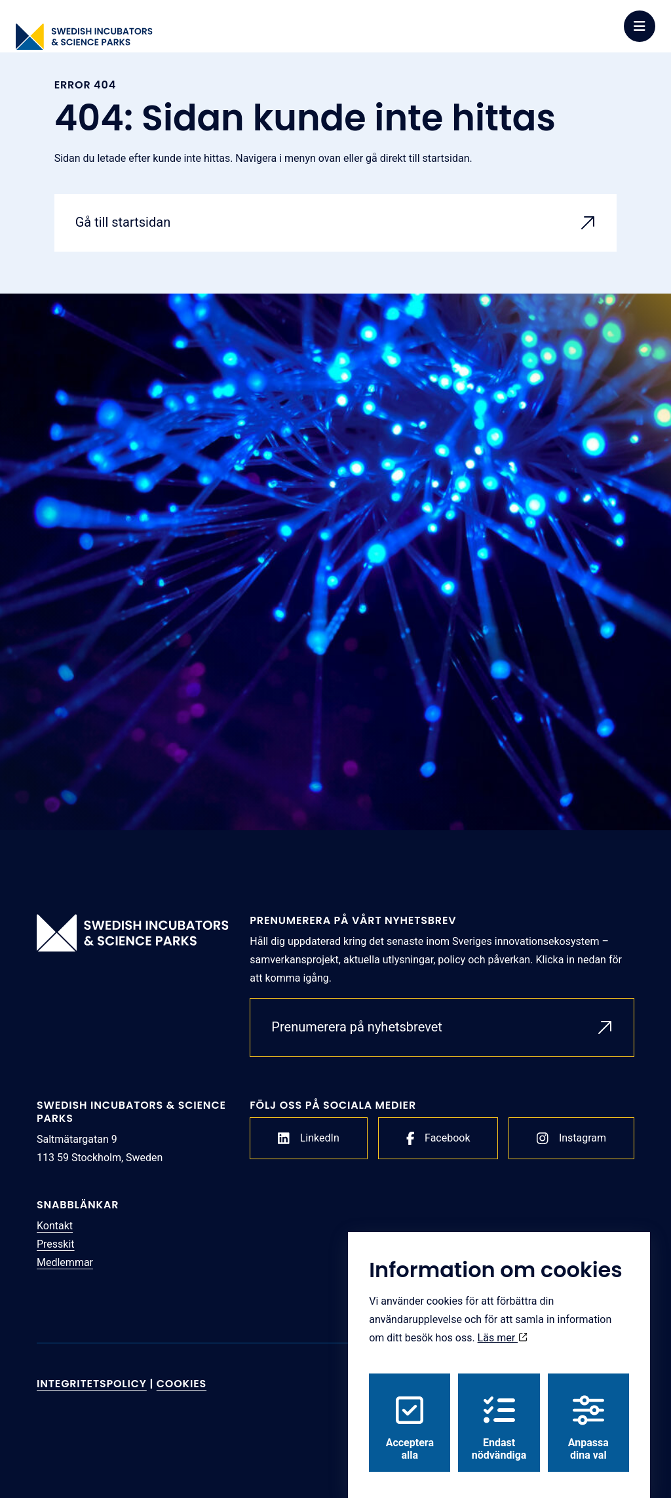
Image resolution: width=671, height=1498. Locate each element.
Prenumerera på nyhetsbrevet (356, 1027)
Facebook (438, 1138)
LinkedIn (308, 1138)
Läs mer (502, 1325)
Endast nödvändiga (499, 1415)
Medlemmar (65, 1262)
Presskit (56, 1244)
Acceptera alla (410, 1415)
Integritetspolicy (92, 1383)
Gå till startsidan (123, 222)
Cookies (181, 1383)
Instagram (571, 1138)
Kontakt (55, 1226)
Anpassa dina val (588, 1415)
